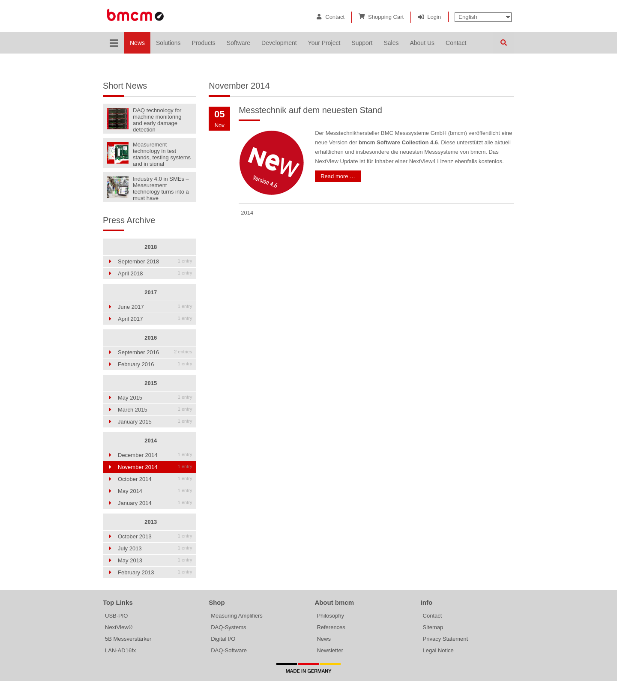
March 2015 (155, 409)
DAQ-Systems (228, 627)
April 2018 (155, 273)
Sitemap (433, 627)
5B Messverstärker (128, 639)
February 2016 (155, 364)
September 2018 (155, 261)
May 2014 (155, 491)
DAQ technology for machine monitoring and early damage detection (157, 119)
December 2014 (155, 455)
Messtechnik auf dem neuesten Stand (310, 110)
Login (434, 17)
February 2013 (155, 572)
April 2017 (155, 319)
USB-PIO (116, 615)
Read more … (337, 176)
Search (503, 43)
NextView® (118, 627)
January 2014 (155, 503)
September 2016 (155, 352)
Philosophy (330, 615)
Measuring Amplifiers (237, 615)
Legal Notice (438, 650)
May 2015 (155, 397)
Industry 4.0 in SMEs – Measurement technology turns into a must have (161, 188)
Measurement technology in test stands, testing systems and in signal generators (162, 153)
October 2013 (155, 536)
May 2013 (155, 560)
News (324, 639)
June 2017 (155, 307)
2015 (150, 383)
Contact (334, 17)
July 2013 (155, 548)
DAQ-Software (229, 650)
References (331, 627)
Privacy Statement (445, 639)
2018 (150, 247)
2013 (150, 522)
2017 (150, 292)
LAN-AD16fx (120, 650)
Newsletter (330, 650)
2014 (150, 440)
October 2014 (155, 479)
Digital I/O (223, 639)
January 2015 (155, 421)
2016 (150, 338)
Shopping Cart (386, 17)
